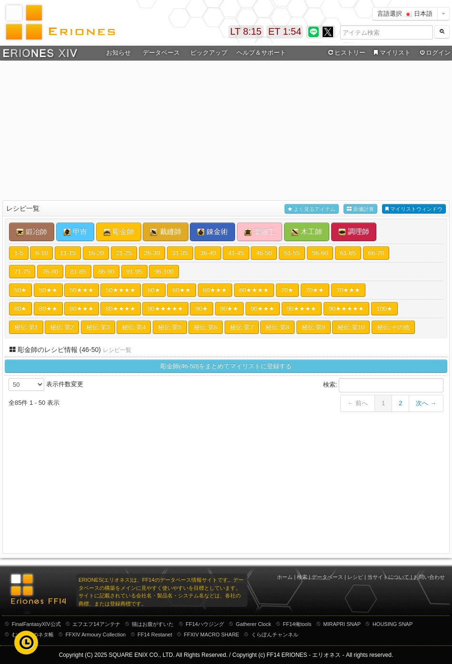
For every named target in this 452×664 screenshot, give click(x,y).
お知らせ (118, 52)
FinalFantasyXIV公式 (36, 624)
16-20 (96, 252)
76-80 (50, 271)
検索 (302, 577)
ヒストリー (345, 53)
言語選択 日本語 (404, 13)
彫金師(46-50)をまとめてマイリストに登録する (226, 366)
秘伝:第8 (277, 327)
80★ (20, 308)
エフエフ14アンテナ (96, 624)
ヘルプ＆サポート (261, 52)
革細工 (259, 231)
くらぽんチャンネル (274, 634)
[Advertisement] (226, 131)
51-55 (292, 252)
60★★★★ (254, 289)
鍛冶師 (31, 231)
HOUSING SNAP (393, 624)
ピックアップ (208, 52)
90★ (201, 308)
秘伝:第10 (350, 327)
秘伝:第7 (242, 327)
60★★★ (215, 289)
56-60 (320, 252)
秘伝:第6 (205, 327)
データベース (161, 52)
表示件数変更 (46, 384)
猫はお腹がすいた (153, 624)
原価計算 (360, 209)
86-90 (106, 271)
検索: (383, 385)
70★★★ (348, 289)
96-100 (163, 271)
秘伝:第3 (98, 327)
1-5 (18, 252)
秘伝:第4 (134, 327)
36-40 (208, 252)
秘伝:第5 (170, 327)
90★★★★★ (346, 308)
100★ (384, 308)
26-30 (152, 252)
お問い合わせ (429, 577)
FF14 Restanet (155, 634)
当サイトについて (388, 577)
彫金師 (118, 231)
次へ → (426, 403)
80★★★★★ (165, 308)
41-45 (236, 252)
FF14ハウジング (205, 624)
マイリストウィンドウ (413, 209)
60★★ (181, 289)
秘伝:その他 (393, 327)
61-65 (348, 252)
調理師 (353, 231)
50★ (20, 289)
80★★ (48, 308)
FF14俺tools (297, 624)
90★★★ (263, 308)
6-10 (41, 252)
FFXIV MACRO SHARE (211, 634)
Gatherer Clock (253, 624)
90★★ (229, 308)
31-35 (180, 252)
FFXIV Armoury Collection (96, 634)
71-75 (22, 271)
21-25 (124, 252)
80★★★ (81, 308)
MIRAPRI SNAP (342, 624)
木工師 (306, 231)
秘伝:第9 (313, 327)
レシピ (355, 577)
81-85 (78, 271)
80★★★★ (120, 308)
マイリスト (391, 53)
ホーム (285, 577)
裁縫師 (165, 231)
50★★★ (81, 289)
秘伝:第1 (26, 327)
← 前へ (357, 403)
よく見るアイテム (311, 209)
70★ (287, 289)
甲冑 (75, 231)
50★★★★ (120, 289)
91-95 (134, 271)
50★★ (48, 289)
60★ (153, 289)
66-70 (376, 252)
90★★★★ (301, 308)
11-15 (68, 252)
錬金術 (212, 231)
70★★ (315, 289)
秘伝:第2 (62, 327)
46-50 (264, 252)
